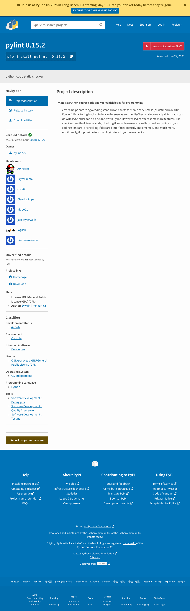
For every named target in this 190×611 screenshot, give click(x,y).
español (26, 581)
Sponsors (146, 25)
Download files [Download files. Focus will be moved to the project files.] (20, 120)
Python (15, 387)
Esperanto (170, 581)
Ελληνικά (94, 581)
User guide (24, 494)
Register (176, 25)
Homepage (18, 277)
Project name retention (23, 499)
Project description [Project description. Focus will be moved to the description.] (23, 101)
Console (16, 338)
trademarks (129, 543)
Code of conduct (163, 494)
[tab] (27, 101)
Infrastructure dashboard (70, 489)
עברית (158, 581)
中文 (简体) (119, 581)
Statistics (72, 494)
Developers (18, 349)
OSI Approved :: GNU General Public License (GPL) (29, 363)
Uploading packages (24, 489)
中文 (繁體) (134, 581)
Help (118, 25)
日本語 (48, 581)
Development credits (117, 503)
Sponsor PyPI (118, 499)
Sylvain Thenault (32, 306)
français (37, 581)
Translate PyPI (116, 494)
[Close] (185, 5)
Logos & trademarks (71, 499)
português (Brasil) (63, 581)
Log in (161, 25)
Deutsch (106, 581)
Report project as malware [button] (27, 440)
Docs (130, 25)
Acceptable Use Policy (163, 503)
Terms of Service (163, 484)
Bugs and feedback (118, 484)
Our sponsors (71, 503)
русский (147, 581)
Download (17, 284)
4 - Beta (15, 327)
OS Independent (21, 376)
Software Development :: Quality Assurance (26, 408)
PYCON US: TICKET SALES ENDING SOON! (94, 10)
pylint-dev (17, 153)
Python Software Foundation (93, 547)
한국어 (181, 581)
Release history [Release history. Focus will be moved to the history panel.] (21, 111)
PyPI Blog (70, 484)
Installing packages (24, 484)
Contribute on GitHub (116, 489)
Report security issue (165, 489)
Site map (95, 557)
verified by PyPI (37, 140)
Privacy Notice (163, 499)
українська (81, 581)
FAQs (25, 503)
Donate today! (95, 537)
